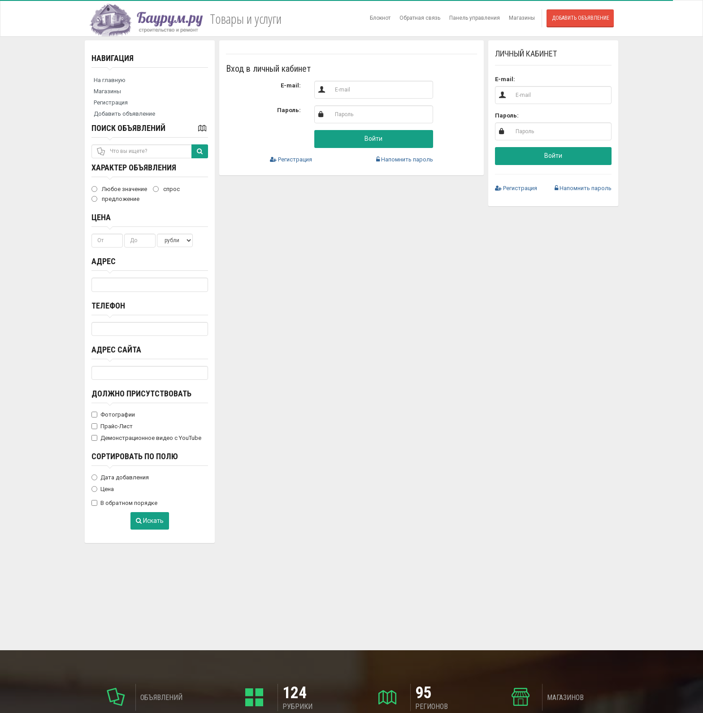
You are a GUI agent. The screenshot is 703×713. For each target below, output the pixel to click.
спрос (166, 189)
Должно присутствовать (141, 393)
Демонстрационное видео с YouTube (146, 438)
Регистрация (111, 102)
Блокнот (380, 18)
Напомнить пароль (404, 159)
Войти (373, 138)
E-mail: (291, 85)
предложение (115, 199)
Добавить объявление (580, 18)
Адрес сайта (116, 349)
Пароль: (289, 110)
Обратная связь (419, 18)
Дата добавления (120, 477)
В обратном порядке (124, 503)
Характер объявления (133, 167)
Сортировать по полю (134, 456)
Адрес (103, 261)
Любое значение (119, 189)
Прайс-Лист (112, 426)
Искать (150, 520)
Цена (101, 217)
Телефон (108, 305)
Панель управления (474, 18)
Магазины (522, 18)
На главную (110, 80)
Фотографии (113, 414)
